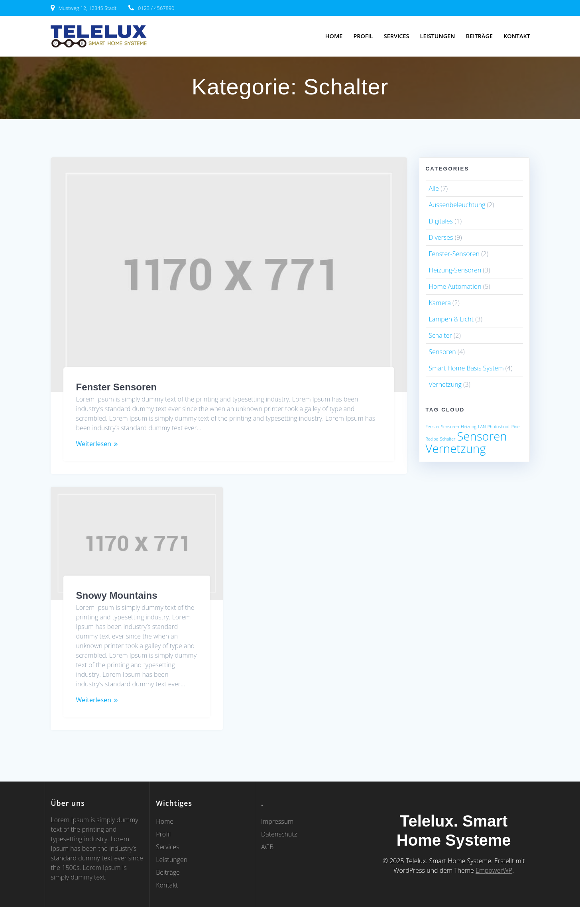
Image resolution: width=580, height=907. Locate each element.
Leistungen (437, 36)
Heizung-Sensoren (455, 270)
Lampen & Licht (451, 319)
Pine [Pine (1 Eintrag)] (515, 426)
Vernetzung (445, 384)
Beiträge (479, 36)
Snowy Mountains (116, 595)
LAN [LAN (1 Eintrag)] (482, 426)
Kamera (440, 302)
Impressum (277, 821)
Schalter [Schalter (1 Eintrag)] (448, 439)
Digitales (441, 221)
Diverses (441, 237)
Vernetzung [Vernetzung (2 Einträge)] (456, 448)
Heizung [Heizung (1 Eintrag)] (468, 426)
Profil (363, 36)
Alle (434, 188)
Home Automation (455, 286)
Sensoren (442, 351)
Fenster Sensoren (116, 387)
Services (396, 36)
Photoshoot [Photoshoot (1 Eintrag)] (499, 426)
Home (333, 36)
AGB (267, 846)
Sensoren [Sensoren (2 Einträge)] (482, 436)
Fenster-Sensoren (454, 253)
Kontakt (516, 36)
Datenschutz (279, 834)
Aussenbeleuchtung (457, 204)
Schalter (440, 335)
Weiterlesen (93, 443)
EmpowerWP (494, 870)
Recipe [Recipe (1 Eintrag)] (432, 439)
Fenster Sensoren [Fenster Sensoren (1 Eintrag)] (442, 426)
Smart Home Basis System (466, 368)
